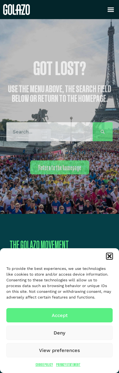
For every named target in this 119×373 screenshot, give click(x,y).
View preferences (59, 350)
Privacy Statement (68, 364)
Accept (60, 315)
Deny (59, 333)
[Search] (103, 131)
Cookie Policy (44, 364)
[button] (109, 256)
